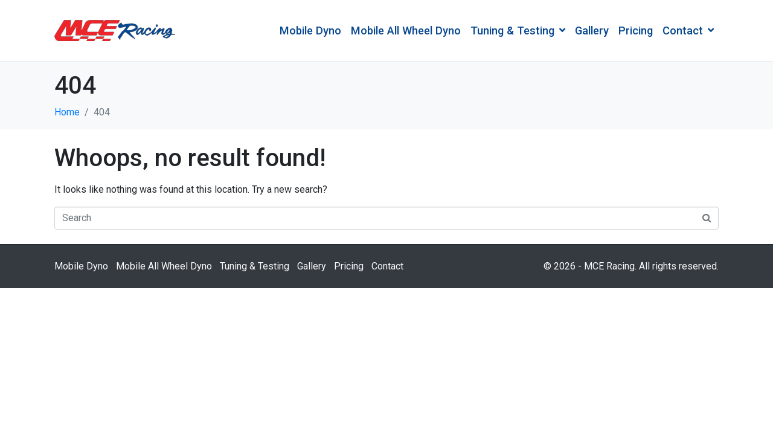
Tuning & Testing (517, 30)
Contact (688, 30)
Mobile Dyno (310, 30)
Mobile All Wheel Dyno (406, 30)
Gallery (592, 30)
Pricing (635, 30)
